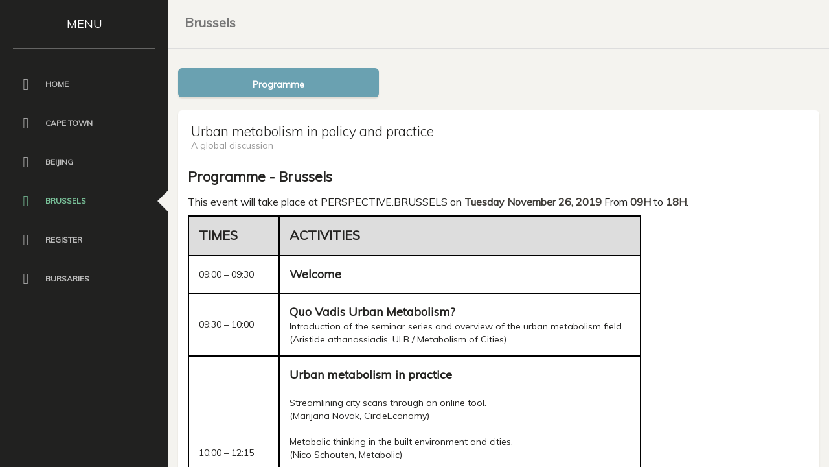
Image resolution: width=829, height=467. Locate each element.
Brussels (210, 22)
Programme (278, 84)
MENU (84, 23)
